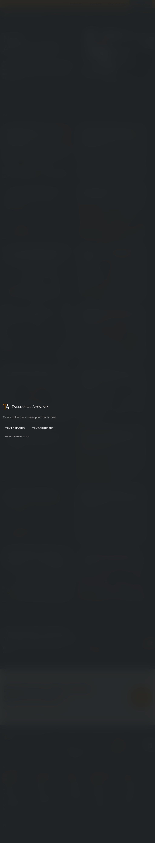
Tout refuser (15, 428)
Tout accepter (43, 428)
